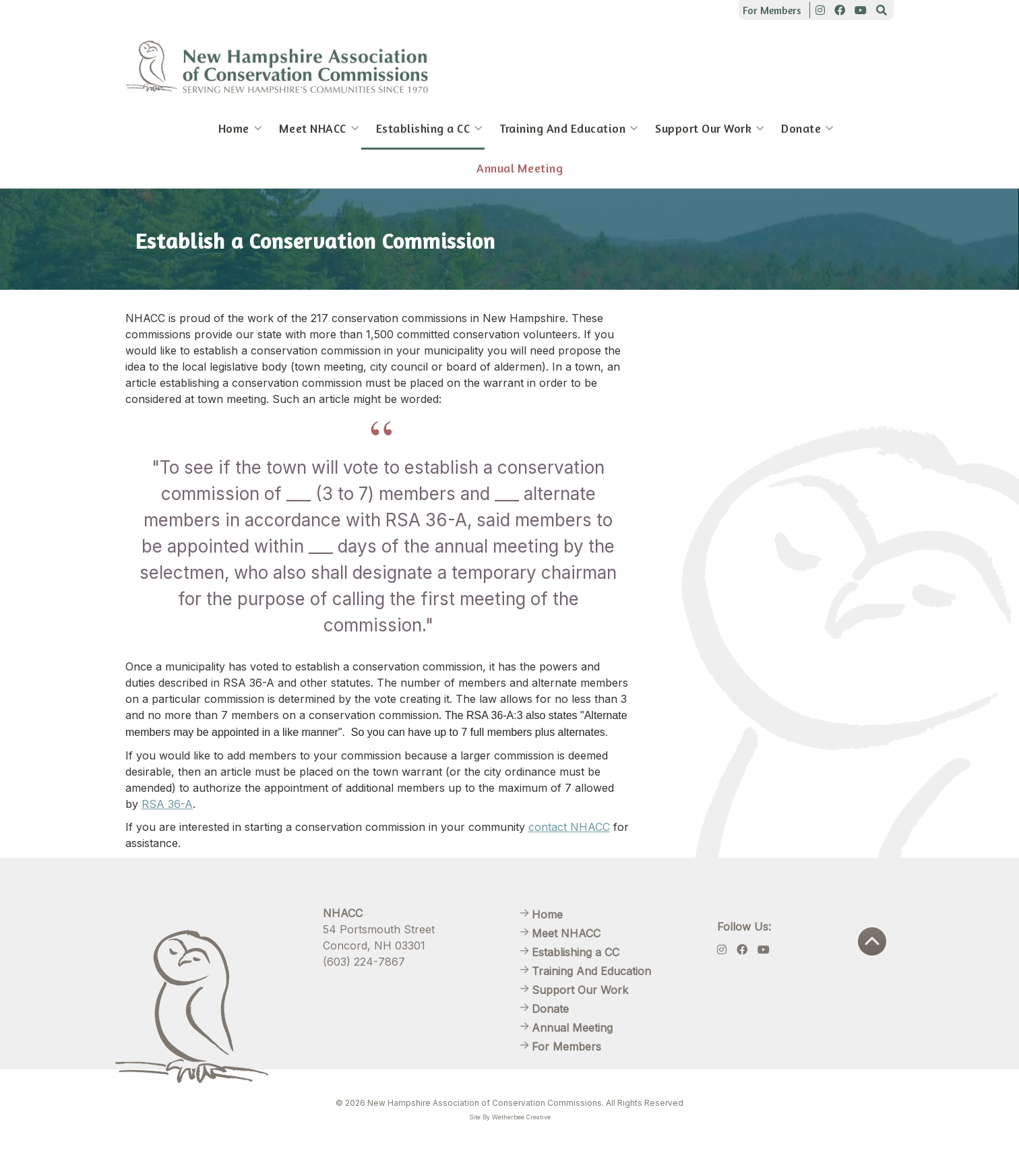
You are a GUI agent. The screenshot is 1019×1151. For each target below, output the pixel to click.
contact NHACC (569, 827)
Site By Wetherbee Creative (510, 1117)
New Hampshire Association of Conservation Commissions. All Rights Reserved (525, 1103)
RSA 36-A (167, 804)
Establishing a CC (423, 128)
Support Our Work (703, 128)
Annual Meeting (519, 168)
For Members (772, 10)
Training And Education (562, 128)
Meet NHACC (312, 128)
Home (233, 128)
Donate (801, 128)
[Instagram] (820, 10)
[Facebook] (839, 10)
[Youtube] (861, 10)
